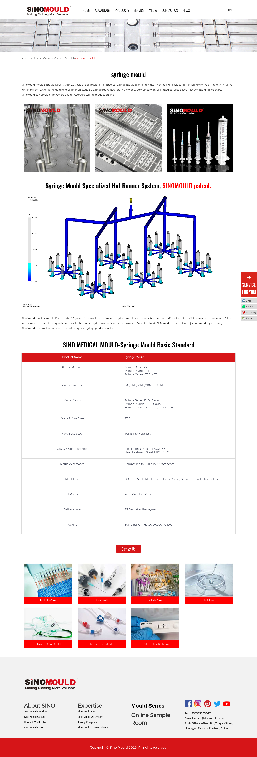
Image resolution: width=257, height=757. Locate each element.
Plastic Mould (42, 58)
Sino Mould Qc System (90, 716)
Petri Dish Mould (209, 600)
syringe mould (85, 58)
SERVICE (139, 10)
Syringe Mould (102, 600)
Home (26, 58)
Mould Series (148, 706)
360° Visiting (251, 312)
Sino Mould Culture (34, 716)
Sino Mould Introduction (37, 711)
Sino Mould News (34, 727)
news (186, 10)
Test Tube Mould (155, 600)
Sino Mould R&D (87, 711)
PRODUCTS (122, 10)
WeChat (250, 318)
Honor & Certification (35, 722)
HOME (86, 10)
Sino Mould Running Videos (93, 727)
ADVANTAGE (102, 10)
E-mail (248, 300)
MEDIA (153, 10)
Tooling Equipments (88, 722)
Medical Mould (63, 58)
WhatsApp (250, 306)
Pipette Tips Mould (48, 600)
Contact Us (170, 10)
